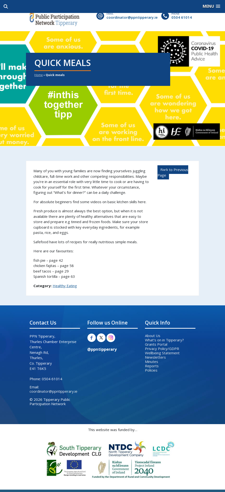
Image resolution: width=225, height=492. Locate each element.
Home (38, 75)
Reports (152, 365)
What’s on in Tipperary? (164, 340)
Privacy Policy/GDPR (162, 348)
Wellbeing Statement (162, 352)
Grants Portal (156, 344)
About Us (152, 335)
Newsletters (155, 357)
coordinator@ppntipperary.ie (132, 17)
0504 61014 (181, 17)
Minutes (151, 361)
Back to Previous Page (172, 172)
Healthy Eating (65, 285)
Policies (151, 370)
